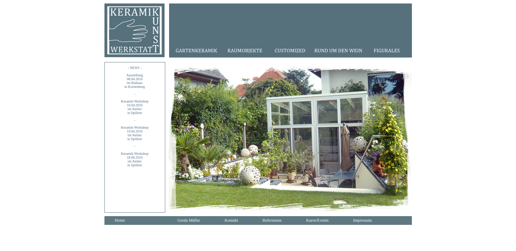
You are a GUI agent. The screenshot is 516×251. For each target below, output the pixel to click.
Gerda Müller (188, 220)
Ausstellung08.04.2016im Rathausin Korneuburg (134, 81)
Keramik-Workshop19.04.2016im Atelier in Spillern (134, 133)
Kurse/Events (317, 220)
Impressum (362, 220)
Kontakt (231, 220)
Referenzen (272, 220)
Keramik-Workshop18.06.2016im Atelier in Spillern (134, 159)
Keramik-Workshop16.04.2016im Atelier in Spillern (134, 107)
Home (120, 220)
